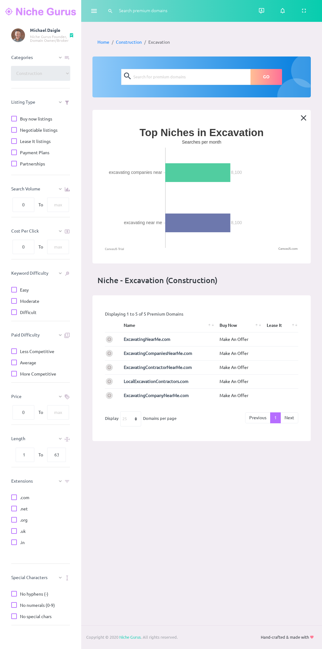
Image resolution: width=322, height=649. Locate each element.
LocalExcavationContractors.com (156, 381)
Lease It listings (35, 142)
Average (28, 363)
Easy (24, 290)
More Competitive (38, 374)
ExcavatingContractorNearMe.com (158, 367)
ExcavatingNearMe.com (147, 339)
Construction (129, 42)
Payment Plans (34, 153)
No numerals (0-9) (37, 606)
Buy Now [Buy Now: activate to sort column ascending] (228, 325)
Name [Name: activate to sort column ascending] (129, 325)
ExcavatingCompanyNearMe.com (156, 395)
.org (23, 521)
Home (103, 42)
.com (24, 498)
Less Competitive (37, 352)
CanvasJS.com (288, 249)
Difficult (28, 313)
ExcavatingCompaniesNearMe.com (158, 353)
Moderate (29, 302)
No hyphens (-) (34, 594)
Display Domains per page (140, 419)
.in (22, 543)
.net (24, 509)
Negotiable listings (38, 131)
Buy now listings (36, 119)
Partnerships (32, 164)
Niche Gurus (130, 637)
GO (266, 76)
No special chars (36, 617)
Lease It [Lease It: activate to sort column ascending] (274, 325)
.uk (23, 532)
